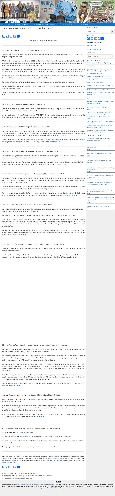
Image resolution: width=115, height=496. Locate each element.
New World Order (29, 475)
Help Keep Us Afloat (82, 24)
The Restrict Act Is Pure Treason (95, 82)
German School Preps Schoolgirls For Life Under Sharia (18, 478)
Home (2, 24)
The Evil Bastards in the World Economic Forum (99, 89)
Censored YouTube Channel (21, 24)
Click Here (53, 40)
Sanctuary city (38, 475)
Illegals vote (22, 475)
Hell (43, 436)
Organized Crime (34, 473)
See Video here (62, 117)
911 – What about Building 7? (94, 73)
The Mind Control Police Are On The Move (98, 206)
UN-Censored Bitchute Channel (39, 24)
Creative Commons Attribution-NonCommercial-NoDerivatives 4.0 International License (37, 484)
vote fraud (49, 475)
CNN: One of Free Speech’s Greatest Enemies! (16, 477)
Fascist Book (52, 24)
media (64, 135)
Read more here (55, 142)
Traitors (44, 475)
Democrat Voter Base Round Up (12, 473)
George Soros (7, 475)
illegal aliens (15, 475)
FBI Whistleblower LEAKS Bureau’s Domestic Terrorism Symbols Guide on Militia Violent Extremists (99, 107)
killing (24, 63)
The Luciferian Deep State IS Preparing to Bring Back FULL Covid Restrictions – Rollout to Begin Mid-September (99, 78)
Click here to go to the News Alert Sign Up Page (99, 63)
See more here (40, 416)
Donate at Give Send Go (68, 24)
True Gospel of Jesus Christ (24, 432)
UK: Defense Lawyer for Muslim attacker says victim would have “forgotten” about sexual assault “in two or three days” (100, 199)
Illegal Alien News (25, 473)
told (46, 61)
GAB (59, 24)
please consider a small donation (58, 458)
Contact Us (9, 24)
